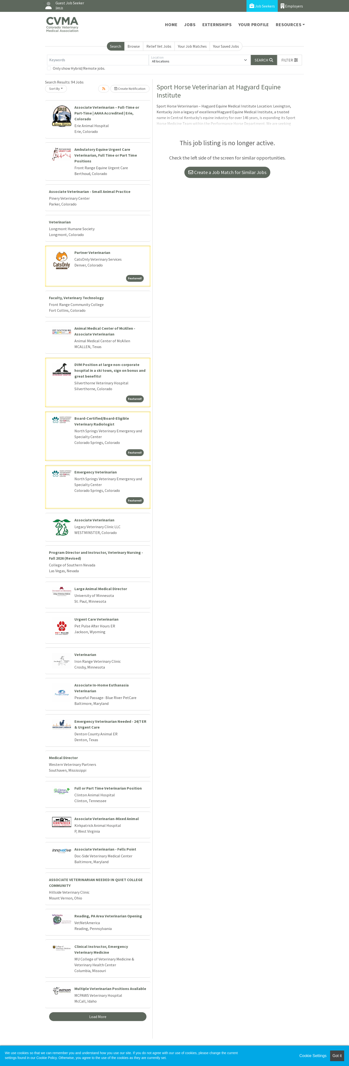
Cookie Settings (312, 1056)
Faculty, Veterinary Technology (76, 297)
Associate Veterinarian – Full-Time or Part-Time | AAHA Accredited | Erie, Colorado (106, 113)
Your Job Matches (192, 46)
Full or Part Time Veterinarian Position (108, 788)
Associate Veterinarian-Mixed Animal (106, 818)
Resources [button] (288, 24)
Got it (337, 1056)
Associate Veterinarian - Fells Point (105, 849)
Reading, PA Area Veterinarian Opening (108, 916)
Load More (97, 1016)
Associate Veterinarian (94, 520)
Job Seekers (262, 6)
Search (115, 46)
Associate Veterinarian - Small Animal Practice (89, 191)
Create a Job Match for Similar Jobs (227, 172)
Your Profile (253, 24)
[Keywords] (98, 60)
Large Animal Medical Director (100, 588)
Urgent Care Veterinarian (96, 619)
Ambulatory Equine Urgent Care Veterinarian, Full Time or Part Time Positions (105, 155)
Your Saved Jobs (226, 46)
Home (171, 24)
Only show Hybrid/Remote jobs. (79, 68)
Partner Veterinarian (92, 252)
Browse (133, 46)
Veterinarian (60, 222)
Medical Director (63, 757)
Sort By (54, 88)
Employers (292, 6)
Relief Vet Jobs (158, 46)
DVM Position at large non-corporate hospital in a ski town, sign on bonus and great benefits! (109, 370)
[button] (289, 60)
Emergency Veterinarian (95, 472)
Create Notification (129, 88)
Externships (217, 24)
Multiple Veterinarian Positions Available (110, 988)
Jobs (189, 24)
